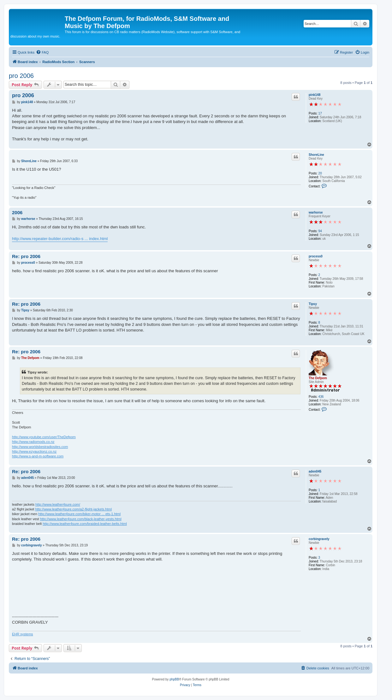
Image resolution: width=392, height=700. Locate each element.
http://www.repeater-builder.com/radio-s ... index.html (60, 238)
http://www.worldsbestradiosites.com (40, 447)
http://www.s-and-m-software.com (37, 456)
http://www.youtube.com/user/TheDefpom (44, 437)
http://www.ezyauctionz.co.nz (34, 451)
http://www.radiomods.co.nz (33, 442)
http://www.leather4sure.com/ (57, 504)
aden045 (315, 471)
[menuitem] (42, 52)
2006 (17, 212)
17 (320, 113)
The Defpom (318, 378)
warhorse (316, 212)
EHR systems (22, 634)
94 (320, 231)
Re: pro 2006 (26, 256)
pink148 (314, 95)
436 (321, 396)
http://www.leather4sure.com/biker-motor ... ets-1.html (79, 514)
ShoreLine (316, 154)
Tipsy (313, 304)
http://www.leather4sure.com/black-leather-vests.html (81, 519)
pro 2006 (21, 75)
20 (320, 173)
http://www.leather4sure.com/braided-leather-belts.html (85, 524)
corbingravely (319, 539)
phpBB (174, 679)
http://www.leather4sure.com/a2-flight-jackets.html (73, 509)
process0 (316, 256)
